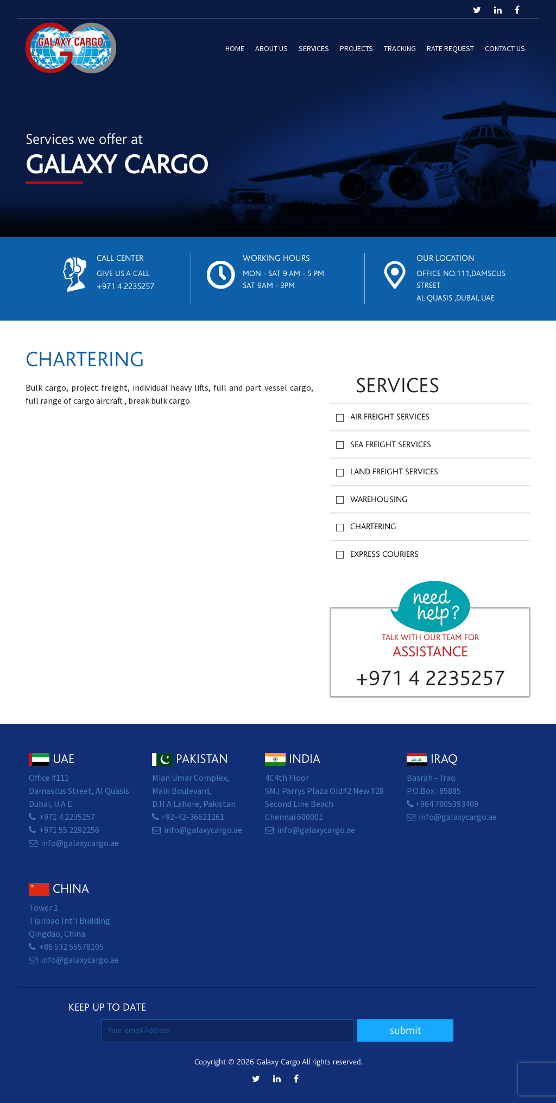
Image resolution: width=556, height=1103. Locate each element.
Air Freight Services (389, 417)
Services (314, 48)
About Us (271, 48)
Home (234, 48)
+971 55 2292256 (69, 830)
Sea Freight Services (390, 444)
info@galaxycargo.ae (80, 843)
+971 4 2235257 (125, 286)
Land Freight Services (394, 472)
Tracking (400, 48)
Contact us (505, 48)
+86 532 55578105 (71, 946)
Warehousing (379, 499)
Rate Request (450, 48)
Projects (356, 48)
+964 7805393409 (446, 804)
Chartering (373, 526)
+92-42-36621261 (192, 817)
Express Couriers (384, 554)
